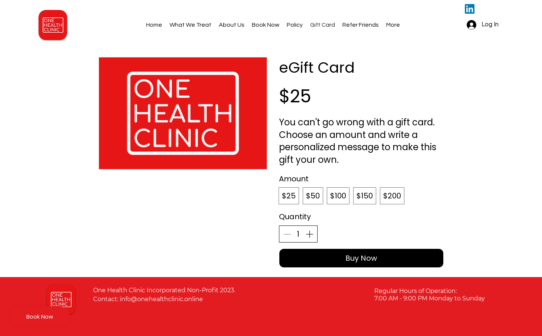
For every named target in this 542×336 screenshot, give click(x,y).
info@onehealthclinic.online (161, 299)
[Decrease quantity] (287, 234)
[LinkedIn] (469, 9)
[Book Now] (40, 316)
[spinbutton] (298, 234)
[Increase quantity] (309, 234)
